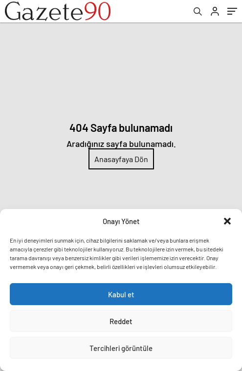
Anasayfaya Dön (121, 159)
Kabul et (121, 294)
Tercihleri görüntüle (121, 348)
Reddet (121, 321)
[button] (227, 221)
